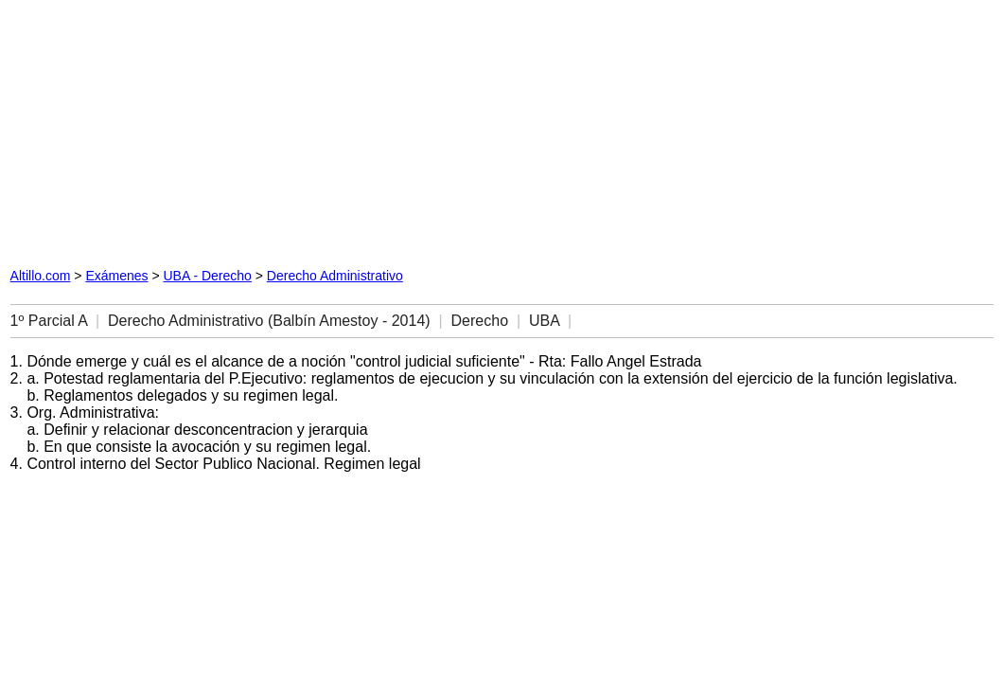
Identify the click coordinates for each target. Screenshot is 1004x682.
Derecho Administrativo (335, 275)
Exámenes (116, 275)
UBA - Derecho (208, 275)
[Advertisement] (226, 128)
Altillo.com (40, 275)
